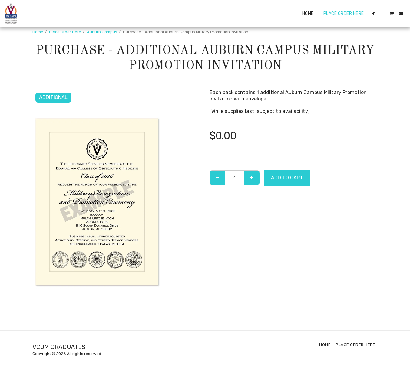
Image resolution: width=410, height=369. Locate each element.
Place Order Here (65, 32)
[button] (373, 13)
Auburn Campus (102, 32)
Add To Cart (287, 178)
